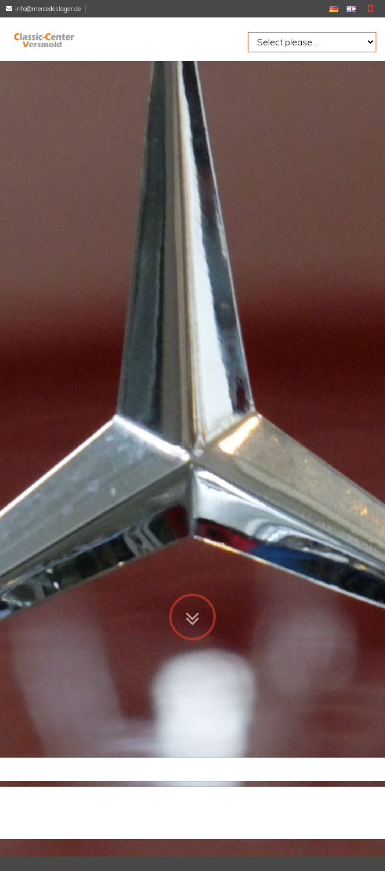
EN (351, 9)
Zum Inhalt (192, 583)
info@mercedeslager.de (48, 9)
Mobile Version (370, 8)
